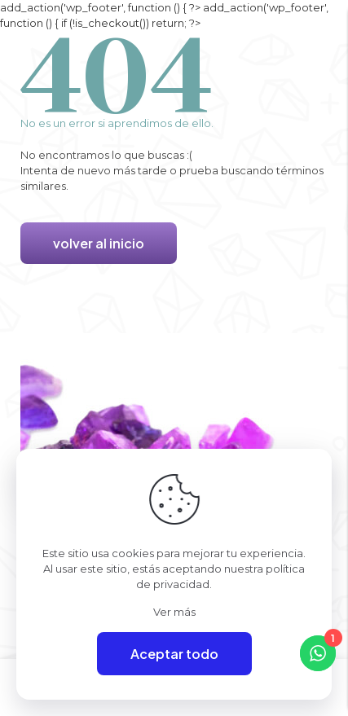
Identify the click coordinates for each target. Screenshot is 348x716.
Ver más (174, 611)
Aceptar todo (174, 653)
